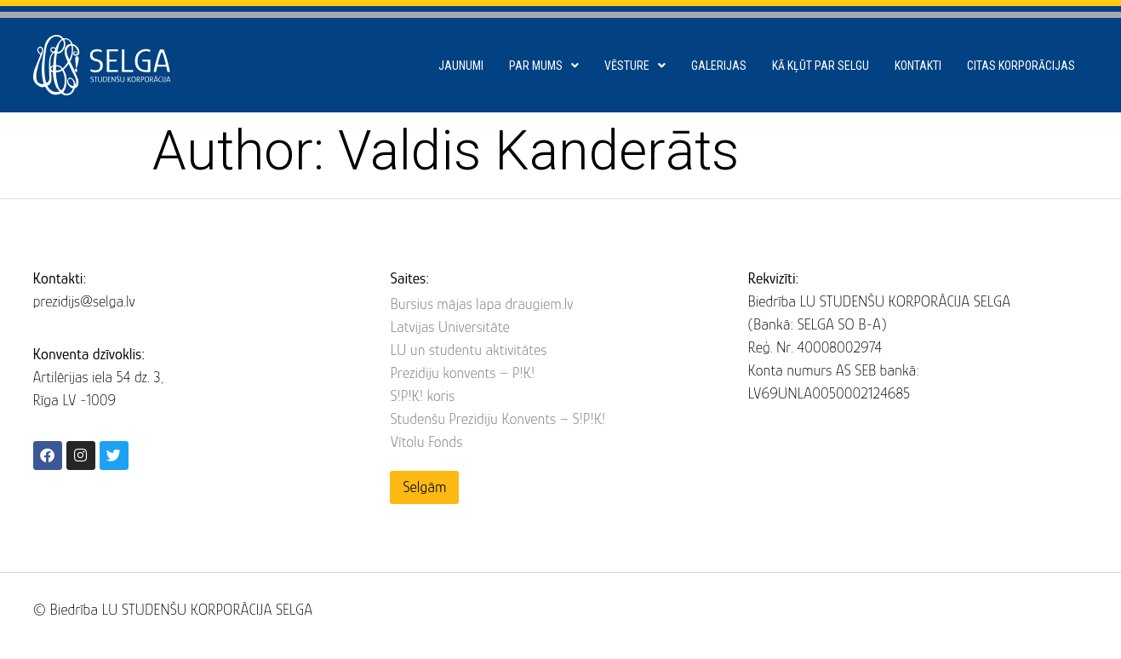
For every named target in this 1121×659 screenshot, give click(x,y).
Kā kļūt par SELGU (820, 65)
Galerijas (718, 65)
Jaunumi (460, 65)
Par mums (544, 65)
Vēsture (635, 65)
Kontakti (918, 65)
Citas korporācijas (1021, 65)
